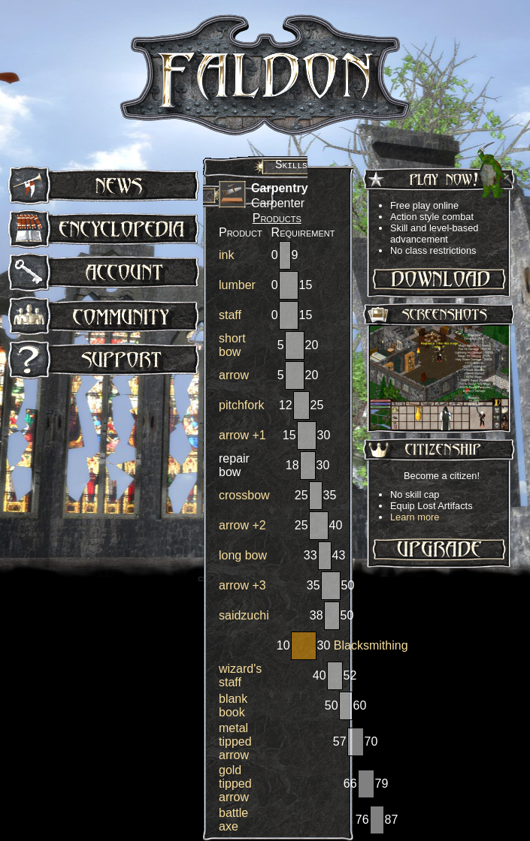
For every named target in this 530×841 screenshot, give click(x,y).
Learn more (414, 517)
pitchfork (241, 405)
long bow (243, 555)
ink (226, 255)
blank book (233, 705)
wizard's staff (240, 675)
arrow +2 (242, 525)
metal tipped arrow (235, 741)
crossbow (244, 495)
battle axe (233, 819)
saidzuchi (244, 615)
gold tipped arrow (235, 783)
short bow (232, 345)
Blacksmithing (371, 645)
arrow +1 (242, 435)
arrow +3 (242, 585)
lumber (237, 285)
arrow (234, 375)
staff (230, 315)
